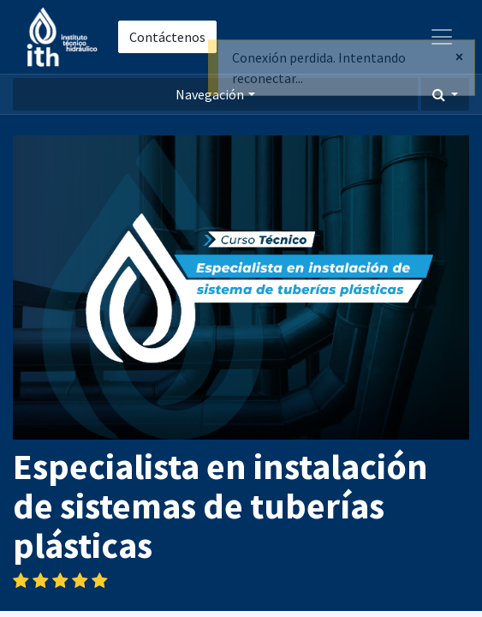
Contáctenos (167, 36)
